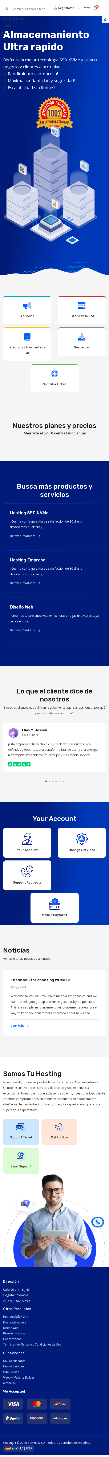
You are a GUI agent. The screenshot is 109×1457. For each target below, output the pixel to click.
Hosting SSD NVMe (15, 1319)
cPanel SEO (11, 1385)
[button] (46, 781)
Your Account (27, 842)
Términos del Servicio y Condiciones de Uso (32, 1346)
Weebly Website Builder (18, 1379)
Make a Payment (54, 908)
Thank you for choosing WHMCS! (40, 981)
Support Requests (27, 875)
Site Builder (11, 1374)
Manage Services (81, 842)
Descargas (82, 341)
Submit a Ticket (55, 378)
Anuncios (27, 310)
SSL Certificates (14, 1362)
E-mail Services (13, 1368)
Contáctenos (12, 1341)
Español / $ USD (18, 1450)
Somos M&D (15, 8)
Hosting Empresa (14, 1324)
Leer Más (20, 1028)
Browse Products (25, 536)
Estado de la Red (82, 310)
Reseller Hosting (14, 1335)
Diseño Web (11, 1330)
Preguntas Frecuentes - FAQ (27, 344)
